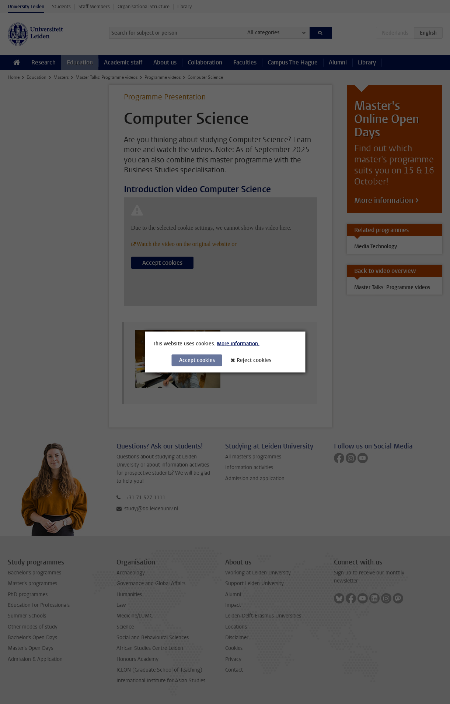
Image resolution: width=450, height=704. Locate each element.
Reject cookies (254, 360)
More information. (238, 343)
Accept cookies (197, 360)
